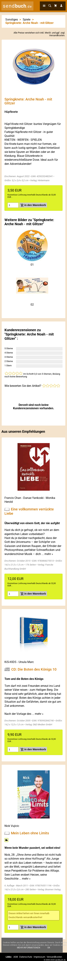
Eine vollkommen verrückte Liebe (29, 511)
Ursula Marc (26, 662)
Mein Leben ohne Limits (30, 833)
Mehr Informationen (28, 947)
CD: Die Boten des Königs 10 (33, 669)
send (17, 6)
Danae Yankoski (33, 498)
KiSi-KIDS (10, 662)
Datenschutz (25, 956)
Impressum (39, 956)
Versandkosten (56, 35)
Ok (48, 947)
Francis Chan (12, 498)
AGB (15, 956)
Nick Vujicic (11, 826)
